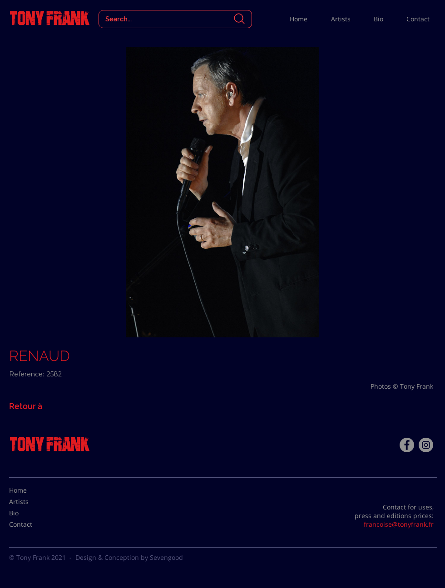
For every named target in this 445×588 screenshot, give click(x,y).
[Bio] (31, 513)
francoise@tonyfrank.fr (399, 524)
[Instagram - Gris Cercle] (426, 445)
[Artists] (31, 502)
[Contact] (31, 524)
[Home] (31, 490)
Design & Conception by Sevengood (129, 557)
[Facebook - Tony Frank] (407, 445)
